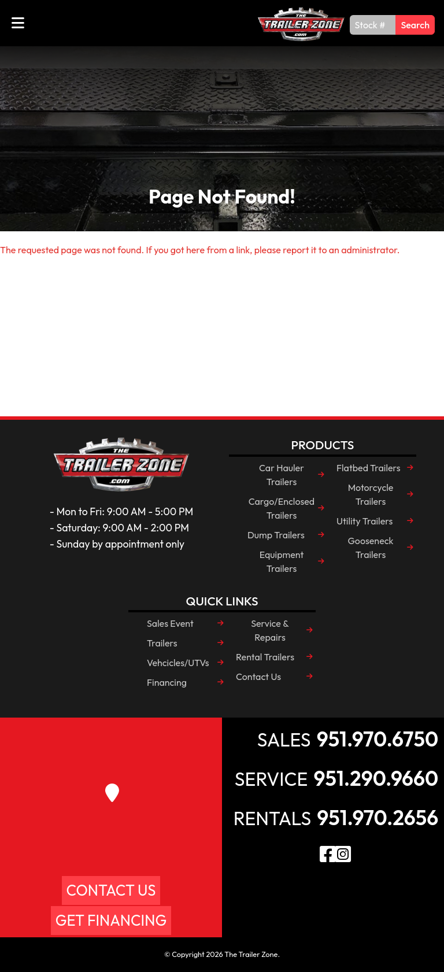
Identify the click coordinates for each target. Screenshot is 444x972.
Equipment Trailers (282, 561)
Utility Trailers (364, 521)
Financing (167, 682)
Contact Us (258, 676)
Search (415, 25)
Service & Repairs (270, 630)
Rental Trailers (265, 657)
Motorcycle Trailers (371, 494)
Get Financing (111, 920)
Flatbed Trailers (368, 468)
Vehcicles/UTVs (178, 662)
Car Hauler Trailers (281, 474)
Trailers (162, 643)
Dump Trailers (276, 535)
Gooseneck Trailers (370, 547)
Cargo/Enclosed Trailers (281, 508)
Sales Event (170, 623)
